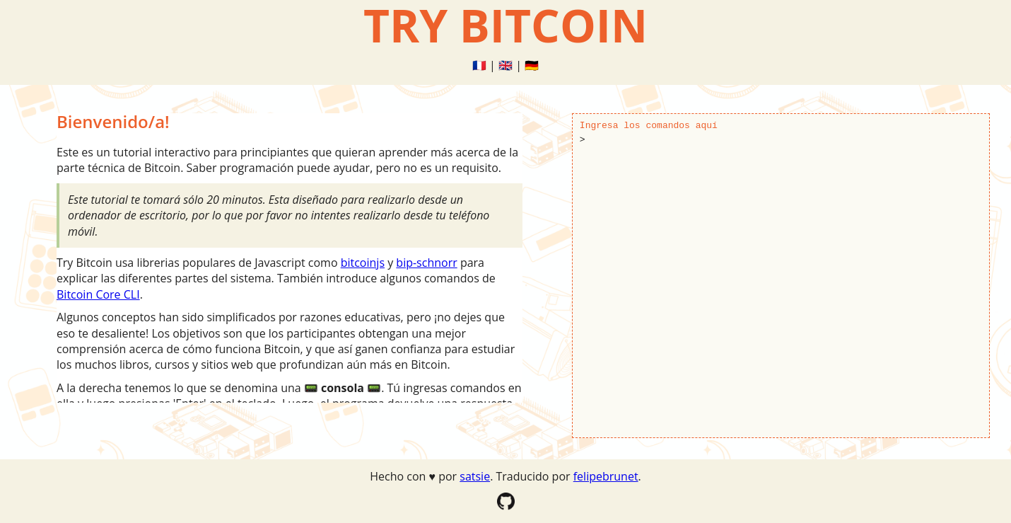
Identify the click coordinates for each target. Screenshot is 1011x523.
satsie (475, 476)
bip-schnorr (426, 262)
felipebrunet (605, 476)
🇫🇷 (479, 65)
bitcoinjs (363, 262)
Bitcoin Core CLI (98, 294)
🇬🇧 (505, 65)
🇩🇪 (532, 65)
